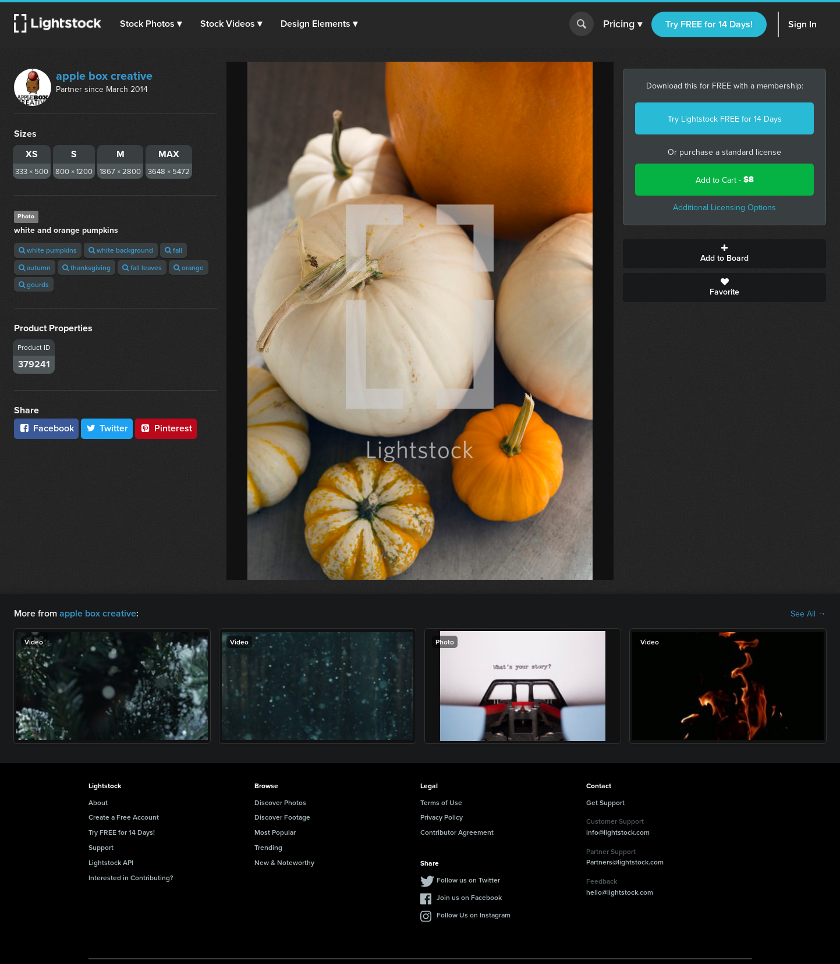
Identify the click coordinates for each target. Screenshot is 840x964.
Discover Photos (280, 802)
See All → (808, 613)
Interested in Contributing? (130, 878)
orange (188, 267)
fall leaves (142, 267)
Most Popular (275, 832)
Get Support (605, 802)
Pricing (622, 24)
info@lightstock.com (618, 832)
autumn (35, 267)
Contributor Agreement (457, 832)
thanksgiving (86, 267)
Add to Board (724, 254)
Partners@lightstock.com (625, 862)
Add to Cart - (725, 179)
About (98, 802)
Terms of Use (441, 802)
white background (120, 250)
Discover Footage (282, 817)
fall (173, 250)
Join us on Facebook (469, 897)
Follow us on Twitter (468, 880)
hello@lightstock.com (619, 892)
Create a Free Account (123, 817)
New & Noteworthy (284, 862)
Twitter (107, 428)
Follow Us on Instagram (474, 915)
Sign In (802, 24)
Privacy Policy (441, 817)
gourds (34, 284)
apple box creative (104, 75)
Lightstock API (110, 862)
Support (101, 847)
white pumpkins (48, 250)
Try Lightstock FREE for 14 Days (725, 119)
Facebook (46, 428)
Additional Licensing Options (724, 207)
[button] (151, 23)
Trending (268, 847)
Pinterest (166, 428)
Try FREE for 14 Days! (709, 24)
